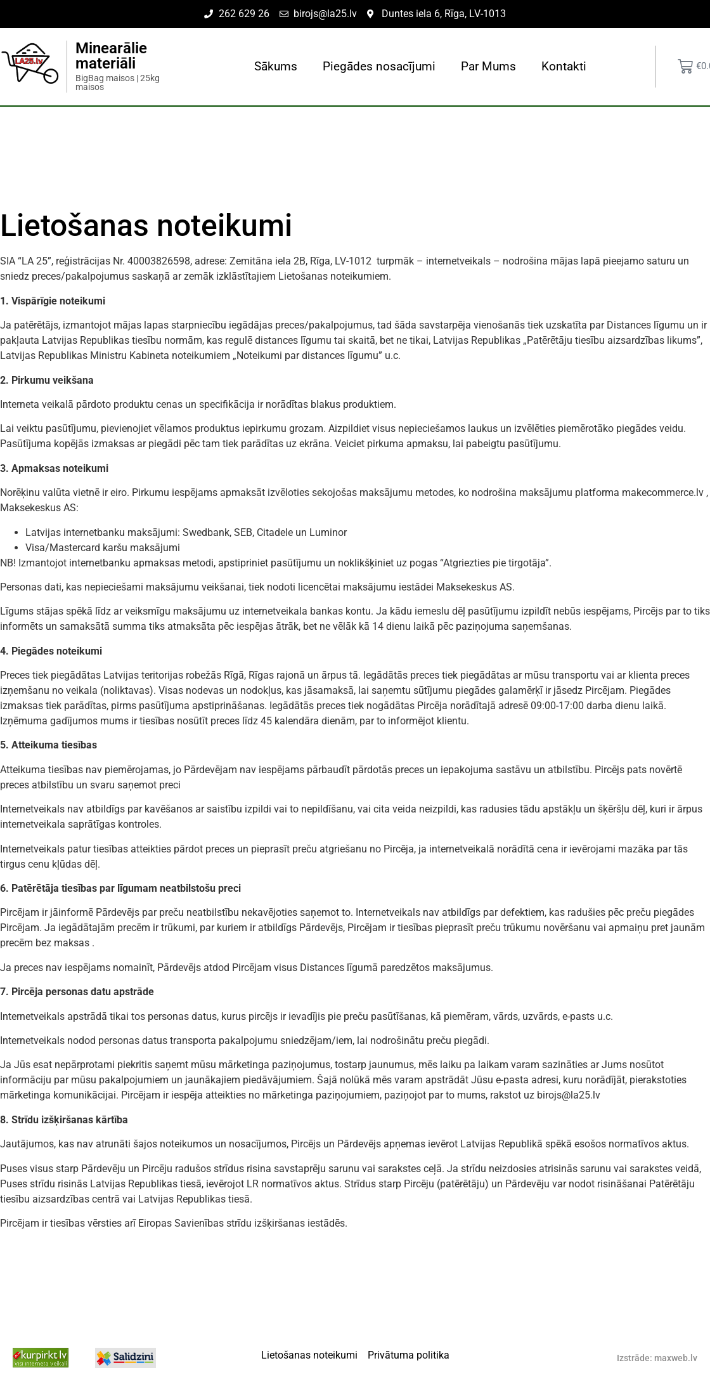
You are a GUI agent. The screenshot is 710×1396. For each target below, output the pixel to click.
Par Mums (488, 66)
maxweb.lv (675, 1358)
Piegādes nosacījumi (379, 66)
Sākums (275, 66)
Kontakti (563, 66)
